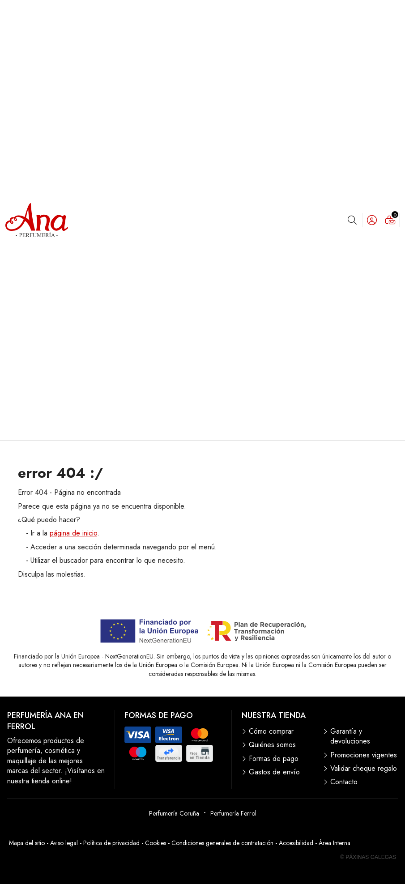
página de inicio (73, 533)
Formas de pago (273, 759)
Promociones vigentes (363, 755)
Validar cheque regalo (363, 769)
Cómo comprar (271, 731)
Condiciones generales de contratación (222, 842)
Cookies (155, 842)
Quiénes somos (272, 745)
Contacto (344, 782)
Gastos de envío (274, 772)
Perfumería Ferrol (233, 813)
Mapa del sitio (27, 842)
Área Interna (334, 842)
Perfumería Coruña (174, 813)
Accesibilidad (296, 842)
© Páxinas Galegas (368, 857)
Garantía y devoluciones (350, 736)
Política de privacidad (111, 842)
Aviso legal (64, 842)
